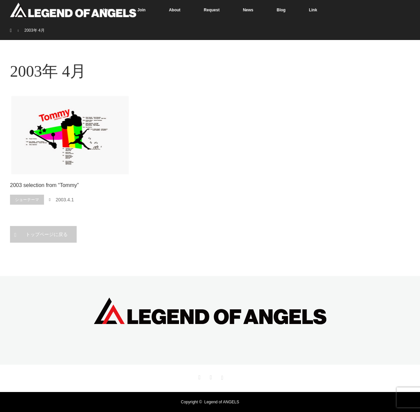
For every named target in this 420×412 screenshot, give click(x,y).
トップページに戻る (47, 234)
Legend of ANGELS (221, 402)
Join (141, 10)
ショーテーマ (27, 199)
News (248, 10)
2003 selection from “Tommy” (44, 185)
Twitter (199, 376)
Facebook (210, 376)
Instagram (221, 376)
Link (313, 10)
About (175, 10)
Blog (281, 10)
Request (211, 10)
